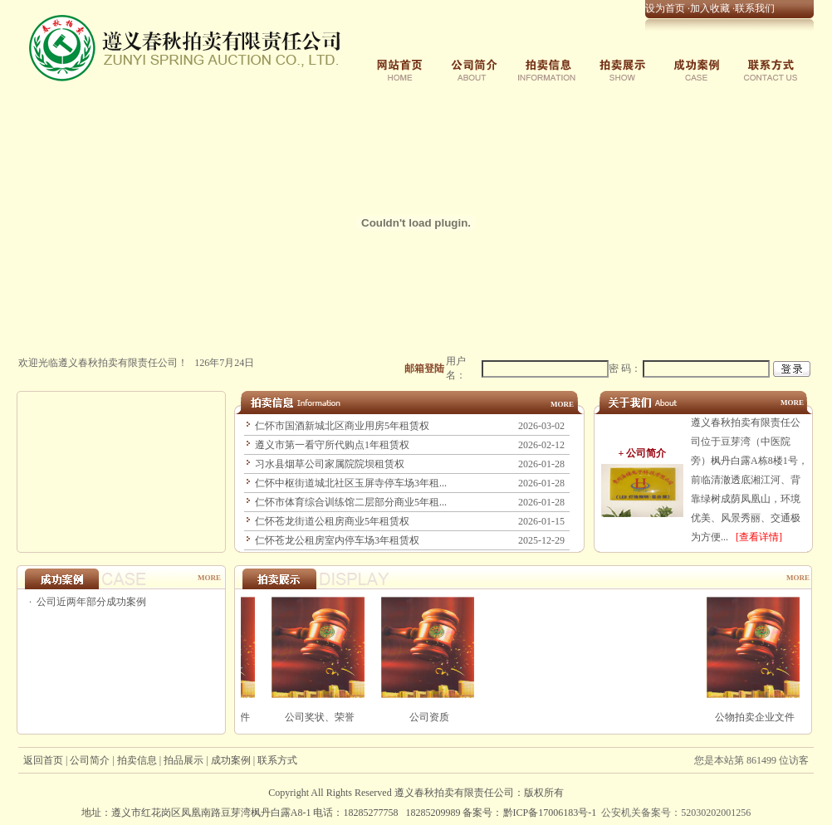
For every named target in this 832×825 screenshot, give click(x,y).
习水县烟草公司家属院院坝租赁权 (329, 464)
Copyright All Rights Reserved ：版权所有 (415, 792)
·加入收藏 (707, 8)
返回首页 (43, 760)
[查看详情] (759, 537)
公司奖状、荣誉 (327, 717)
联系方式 (277, 760)
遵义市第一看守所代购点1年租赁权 (332, 445)
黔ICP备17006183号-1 (550, 812)
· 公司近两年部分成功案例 (86, 602)
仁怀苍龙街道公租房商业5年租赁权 (332, 521)
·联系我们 (752, 8)
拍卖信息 (137, 760)
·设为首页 (662, 8)
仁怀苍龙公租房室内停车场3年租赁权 (337, 540)
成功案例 (231, 760)
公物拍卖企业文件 (763, 717)
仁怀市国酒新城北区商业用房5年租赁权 (342, 426)
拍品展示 (183, 760)
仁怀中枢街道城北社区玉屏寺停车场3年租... (351, 483)
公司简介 (90, 760)
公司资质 (437, 717)
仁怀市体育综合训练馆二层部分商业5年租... (351, 502)
